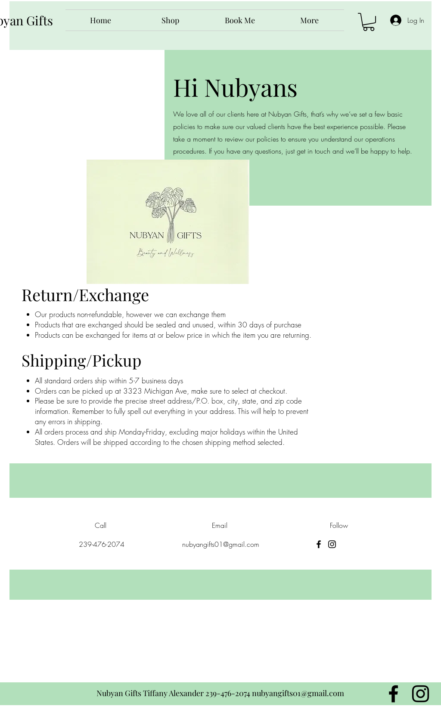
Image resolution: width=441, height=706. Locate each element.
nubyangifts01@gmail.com (220, 544)
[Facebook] (319, 544)
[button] (368, 22)
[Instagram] (332, 544)
